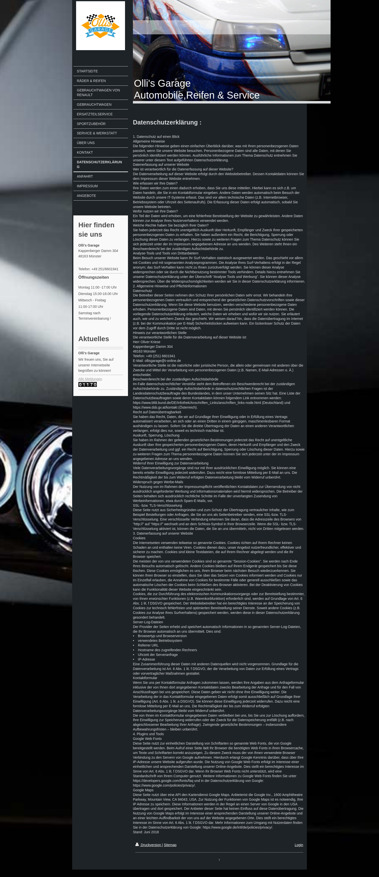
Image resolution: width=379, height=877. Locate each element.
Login (299, 845)
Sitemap (170, 845)
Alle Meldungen (90, 379)
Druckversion (148, 845)
